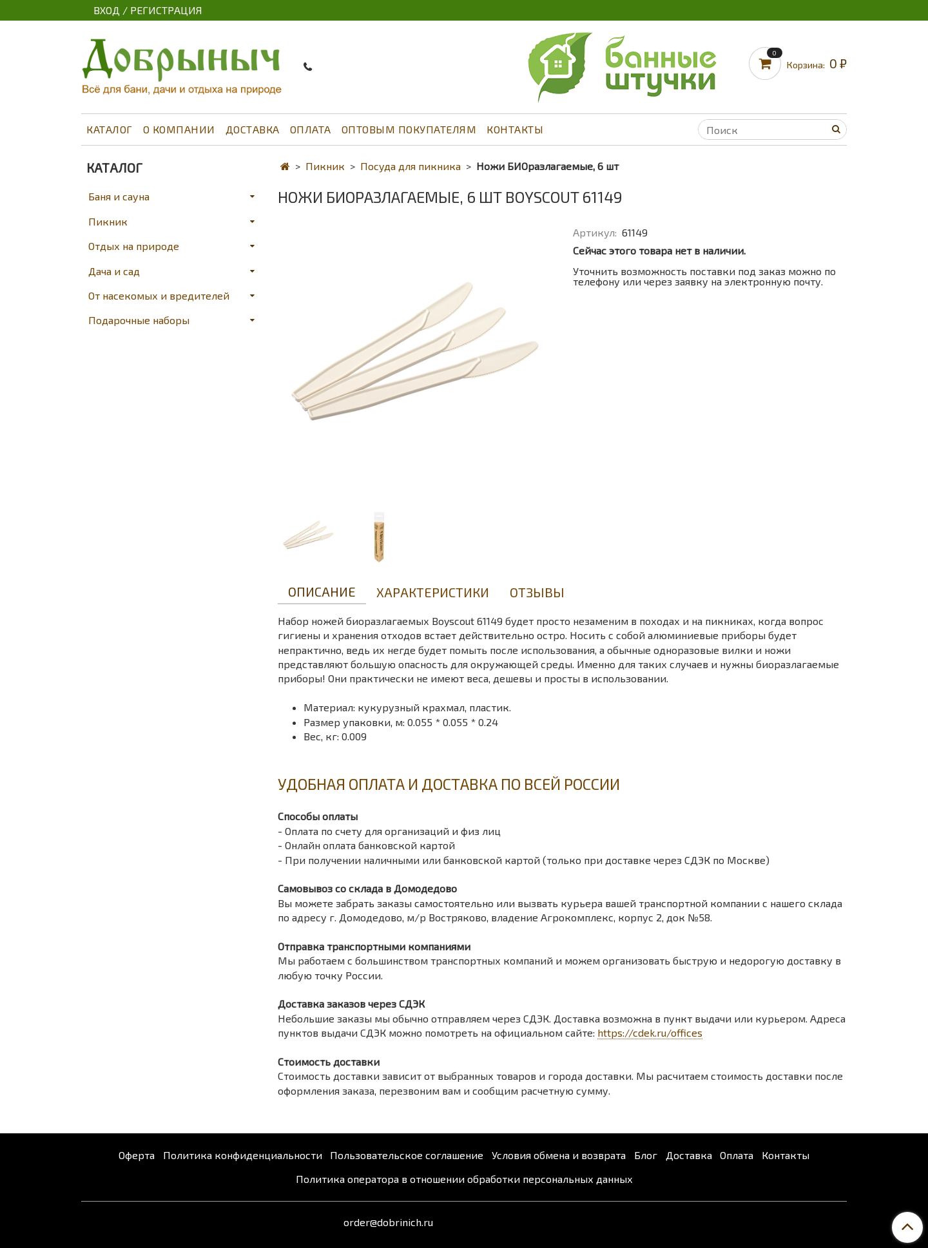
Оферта (137, 1155)
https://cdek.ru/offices (649, 1032)
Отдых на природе (133, 246)
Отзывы (537, 592)
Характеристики (432, 592)
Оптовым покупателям (409, 129)
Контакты (515, 129)
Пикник (325, 166)
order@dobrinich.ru (388, 1222)
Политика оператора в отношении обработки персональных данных (464, 1179)
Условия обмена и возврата (559, 1155)
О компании (179, 129)
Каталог (109, 129)
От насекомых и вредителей (158, 295)
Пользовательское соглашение (406, 1155)
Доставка (253, 129)
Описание (322, 591)
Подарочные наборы (138, 320)
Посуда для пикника (410, 166)
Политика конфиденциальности (242, 1155)
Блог (645, 1155)
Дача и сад (114, 271)
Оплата (310, 129)
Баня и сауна (119, 196)
